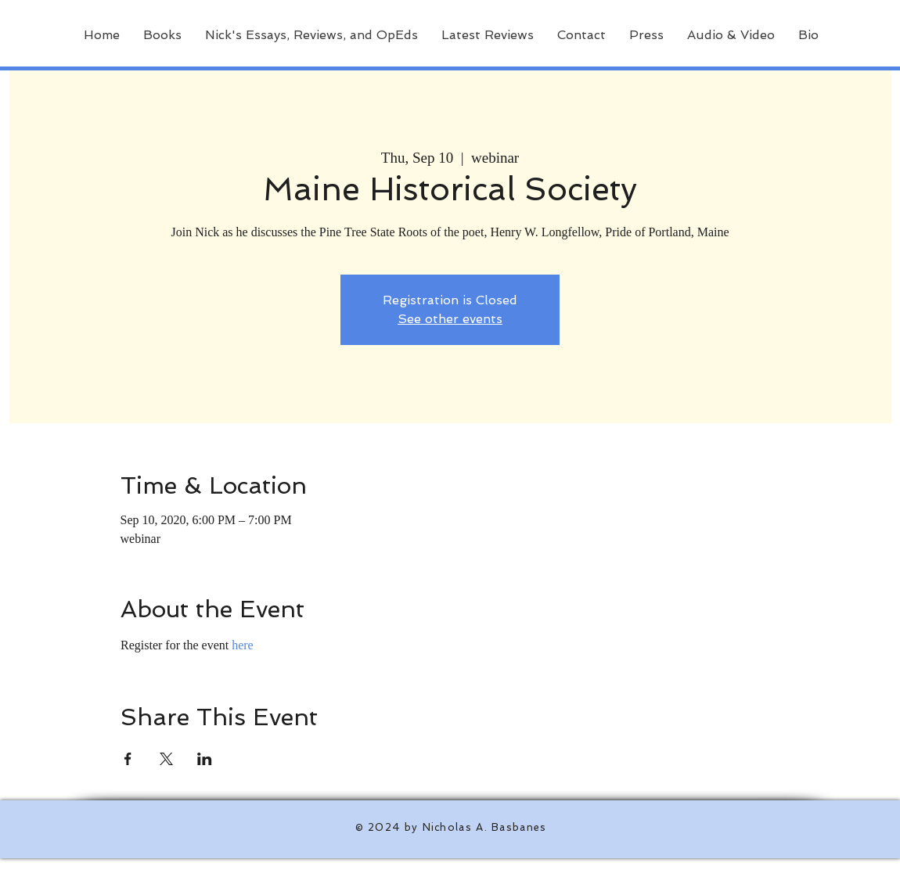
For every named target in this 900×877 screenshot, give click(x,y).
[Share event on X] (166, 759)
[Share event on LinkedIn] (204, 759)
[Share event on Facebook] (128, 759)
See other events (450, 318)
